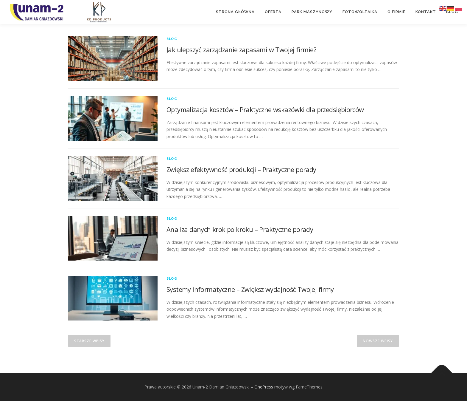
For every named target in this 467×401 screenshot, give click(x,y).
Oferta (273, 12)
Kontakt (425, 12)
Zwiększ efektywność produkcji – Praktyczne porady (241, 169)
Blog (452, 12)
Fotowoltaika (360, 12)
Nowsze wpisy (378, 340)
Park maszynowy (312, 12)
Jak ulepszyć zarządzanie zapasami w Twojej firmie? (241, 49)
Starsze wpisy (89, 340)
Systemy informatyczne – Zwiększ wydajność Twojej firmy (250, 289)
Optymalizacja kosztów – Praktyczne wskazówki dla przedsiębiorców (265, 109)
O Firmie (396, 12)
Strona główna (235, 12)
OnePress (263, 387)
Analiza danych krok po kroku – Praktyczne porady (239, 229)
